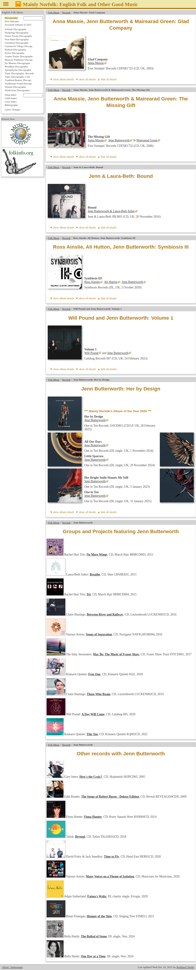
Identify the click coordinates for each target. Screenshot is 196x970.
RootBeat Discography (16, 66)
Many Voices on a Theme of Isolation (110, 876)
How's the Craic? (91, 776)
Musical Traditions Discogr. (19, 59)
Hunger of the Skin (99, 916)
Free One (94, 674)
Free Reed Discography (17, 39)
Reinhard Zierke (185, 967)
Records (66, 12)
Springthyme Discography (18, 70)
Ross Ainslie (92, 282)
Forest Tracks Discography (18, 36)
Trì (89, 594)
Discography (11, 18)
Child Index (11, 98)
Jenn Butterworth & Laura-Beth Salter (111, 211)
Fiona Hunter (93, 816)
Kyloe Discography (14, 53)
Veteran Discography (15, 87)
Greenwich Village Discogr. (19, 46)
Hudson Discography (15, 49)
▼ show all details (86, 79)
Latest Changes (12, 109)
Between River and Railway (105, 614)
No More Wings (97, 554)
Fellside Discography (15, 29)
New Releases (12, 21)
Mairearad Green (147, 140)
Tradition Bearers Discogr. (18, 80)
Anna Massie (96, 63)
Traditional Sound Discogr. (18, 83)
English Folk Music (12, 12)
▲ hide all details (107, 79)
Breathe (95, 574)
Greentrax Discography (16, 42)
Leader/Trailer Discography (19, 56)
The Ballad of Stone (94, 936)
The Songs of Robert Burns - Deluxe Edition (110, 796)
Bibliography (11, 105)
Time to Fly (111, 856)
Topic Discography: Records (19, 73)
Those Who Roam (98, 694)
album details (66, 79)
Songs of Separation (99, 634)
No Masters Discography (17, 63)
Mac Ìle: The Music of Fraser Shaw (116, 654)
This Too (92, 734)
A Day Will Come (93, 714)
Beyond (80, 836)
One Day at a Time (93, 956)
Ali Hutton (110, 282)
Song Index (10, 94)
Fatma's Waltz (96, 896)
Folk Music (53, 12)
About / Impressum (12, 967)
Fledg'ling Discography (16, 32)
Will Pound (91, 353)
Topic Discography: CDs (17, 76)
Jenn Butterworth (119, 140)
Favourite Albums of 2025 (18, 24)
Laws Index (11, 101)
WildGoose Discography (17, 90)
